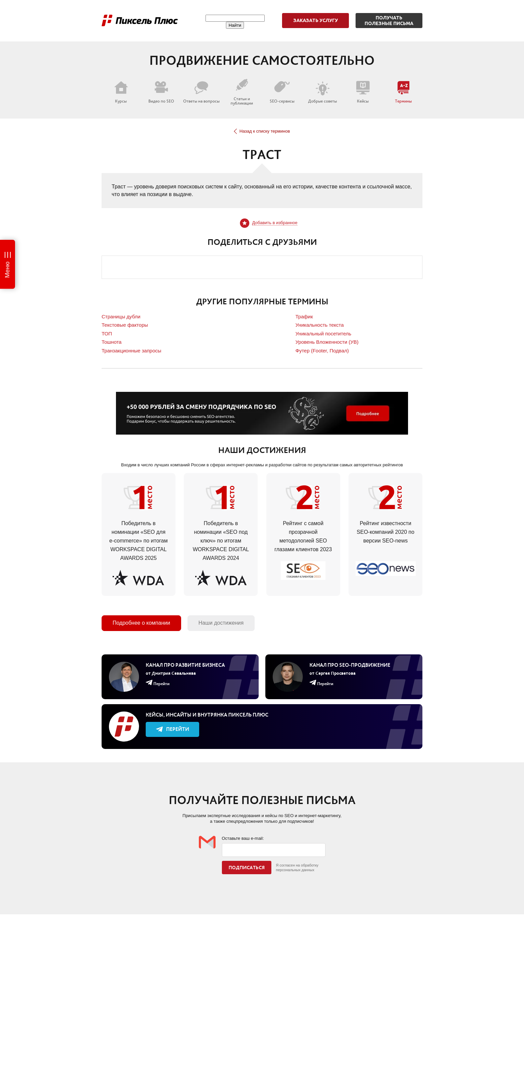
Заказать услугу (315, 20)
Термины (403, 92)
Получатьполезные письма (389, 20)
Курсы (121, 92)
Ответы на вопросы (201, 92)
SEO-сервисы (282, 92)
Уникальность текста (319, 325)
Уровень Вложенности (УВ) (327, 342)
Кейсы (363, 92)
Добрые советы (322, 92)
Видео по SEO (161, 92)
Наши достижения (221, 623)
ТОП (107, 333)
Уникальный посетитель (323, 333)
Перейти (172, 729)
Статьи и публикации (242, 92)
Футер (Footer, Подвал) (322, 350)
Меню (7, 270)
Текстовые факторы (125, 325)
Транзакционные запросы (131, 350)
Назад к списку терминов (262, 131)
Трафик (304, 316)
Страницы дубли (121, 316)
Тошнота (112, 342)
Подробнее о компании (141, 623)
